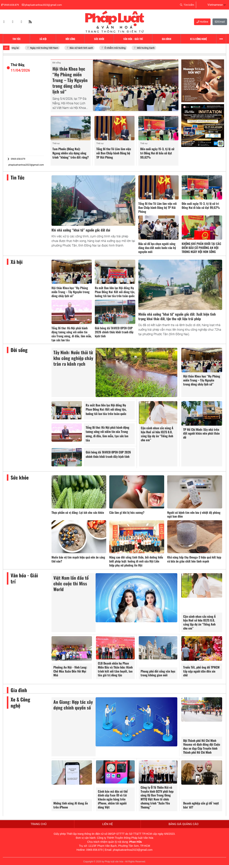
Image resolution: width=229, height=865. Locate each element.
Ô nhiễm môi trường (117, 47)
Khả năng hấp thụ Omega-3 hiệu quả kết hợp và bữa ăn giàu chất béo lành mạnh (194, 559)
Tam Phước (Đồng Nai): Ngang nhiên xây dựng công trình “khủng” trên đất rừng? (70, 153)
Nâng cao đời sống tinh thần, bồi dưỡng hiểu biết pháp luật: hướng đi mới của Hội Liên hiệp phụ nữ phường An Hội (136, 561)
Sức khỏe (20, 477)
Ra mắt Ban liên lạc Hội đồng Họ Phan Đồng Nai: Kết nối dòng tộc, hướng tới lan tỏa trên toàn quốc (115, 292)
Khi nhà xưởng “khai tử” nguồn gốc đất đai (81, 229)
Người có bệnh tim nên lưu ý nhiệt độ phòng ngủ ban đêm (193, 514)
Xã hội (17, 262)
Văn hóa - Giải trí (24, 578)
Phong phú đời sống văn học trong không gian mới (158, 673)
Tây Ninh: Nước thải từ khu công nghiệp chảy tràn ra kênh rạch (73, 358)
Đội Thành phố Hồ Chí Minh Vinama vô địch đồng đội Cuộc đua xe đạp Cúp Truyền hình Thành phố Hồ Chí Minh (201, 746)
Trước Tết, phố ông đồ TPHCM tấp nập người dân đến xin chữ (201, 671)
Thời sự (56, 143)
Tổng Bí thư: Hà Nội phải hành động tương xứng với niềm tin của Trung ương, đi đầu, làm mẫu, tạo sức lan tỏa (72, 334)
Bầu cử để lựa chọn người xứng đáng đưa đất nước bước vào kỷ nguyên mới (157, 247)
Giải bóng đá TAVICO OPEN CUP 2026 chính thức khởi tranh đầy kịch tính (114, 332)
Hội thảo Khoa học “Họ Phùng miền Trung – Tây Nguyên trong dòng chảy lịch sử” (70, 80)
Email (220, 21)
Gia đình (19, 690)
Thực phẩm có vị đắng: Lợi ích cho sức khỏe (78, 512)
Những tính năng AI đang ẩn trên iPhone (70, 805)
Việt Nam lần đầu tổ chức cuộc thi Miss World (71, 583)
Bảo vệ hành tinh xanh (84, 47)
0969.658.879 (16, 158)
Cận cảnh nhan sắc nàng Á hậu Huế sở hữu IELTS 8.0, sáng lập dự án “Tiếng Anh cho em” (157, 434)
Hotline (202, 21)
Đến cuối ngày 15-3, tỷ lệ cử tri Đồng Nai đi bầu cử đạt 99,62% (157, 153)
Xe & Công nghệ (20, 702)
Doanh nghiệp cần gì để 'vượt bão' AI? (201, 805)
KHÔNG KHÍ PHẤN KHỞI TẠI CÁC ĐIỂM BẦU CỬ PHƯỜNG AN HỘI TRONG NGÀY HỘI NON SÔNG (201, 247)
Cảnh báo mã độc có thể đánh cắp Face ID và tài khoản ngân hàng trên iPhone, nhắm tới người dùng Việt (113, 799)
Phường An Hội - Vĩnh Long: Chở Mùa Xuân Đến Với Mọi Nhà (70, 671)
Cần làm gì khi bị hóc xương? (126, 512)
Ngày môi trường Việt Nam (46, 47)
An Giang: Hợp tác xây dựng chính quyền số (73, 705)
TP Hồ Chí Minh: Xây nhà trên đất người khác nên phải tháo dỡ (201, 433)
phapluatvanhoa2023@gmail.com (25, 165)
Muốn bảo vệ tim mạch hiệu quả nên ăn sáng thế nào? (78, 559)
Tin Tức (18, 177)
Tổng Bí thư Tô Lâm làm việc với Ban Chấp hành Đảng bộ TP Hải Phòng (113, 153)
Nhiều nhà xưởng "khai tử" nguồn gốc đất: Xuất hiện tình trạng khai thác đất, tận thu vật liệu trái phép (177, 316)
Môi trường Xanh (148, 47)
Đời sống (56, 62)
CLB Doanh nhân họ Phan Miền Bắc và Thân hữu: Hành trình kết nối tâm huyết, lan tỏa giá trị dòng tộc (115, 669)
